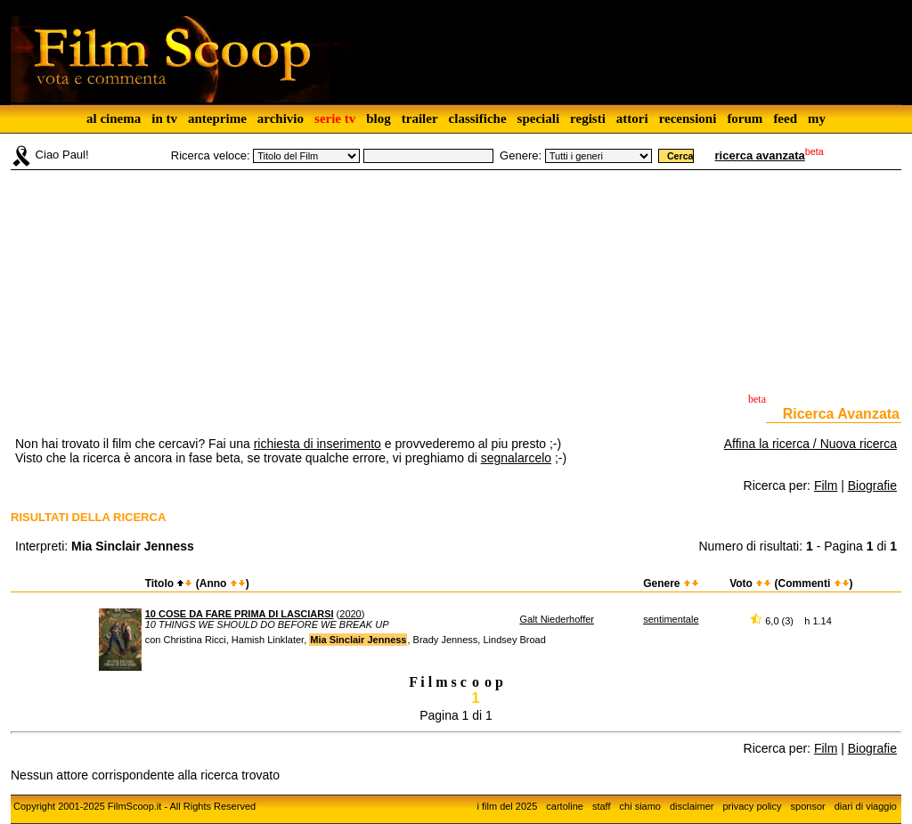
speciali (538, 118)
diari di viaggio (866, 806)
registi (588, 118)
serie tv (334, 118)
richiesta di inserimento (317, 443)
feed (785, 118)
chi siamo (640, 806)
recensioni (688, 118)
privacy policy (752, 806)
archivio (280, 118)
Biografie (872, 485)
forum (744, 118)
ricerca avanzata (760, 155)
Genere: (521, 155)
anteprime (217, 118)
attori (632, 118)
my (817, 118)
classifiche (478, 118)
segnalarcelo (516, 458)
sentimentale (670, 619)
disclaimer (692, 806)
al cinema (113, 118)
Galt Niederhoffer (556, 619)
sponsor (808, 806)
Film (825, 485)
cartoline (564, 806)
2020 (350, 613)
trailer (420, 118)
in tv (164, 118)
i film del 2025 (506, 806)
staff (601, 806)
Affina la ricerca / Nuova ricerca (810, 443)
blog (378, 118)
